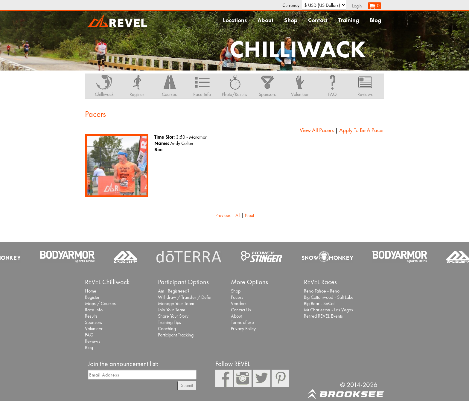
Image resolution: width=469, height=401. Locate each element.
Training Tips (169, 322)
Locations (235, 20)
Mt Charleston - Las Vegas (328, 310)
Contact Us (241, 310)
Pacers (237, 297)
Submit (187, 385)
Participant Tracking (176, 335)
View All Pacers (317, 130)
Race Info (94, 310)
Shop (290, 20)
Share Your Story (173, 316)
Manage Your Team (176, 303)
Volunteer (94, 328)
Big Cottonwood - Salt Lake (329, 297)
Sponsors (93, 322)
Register (92, 297)
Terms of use (242, 322)
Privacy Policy (243, 328)
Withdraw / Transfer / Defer (185, 297)
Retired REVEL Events (323, 316)
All (237, 215)
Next (249, 215)
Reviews (92, 341)
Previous (223, 215)
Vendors (238, 303)
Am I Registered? (173, 291)
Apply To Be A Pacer (361, 130)
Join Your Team (171, 310)
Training (348, 20)
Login (357, 6)
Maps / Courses (100, 303)
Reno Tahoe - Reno (321, 291)
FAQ (89, 335)
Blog (375, 20)
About (265, 20)
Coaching (167, 328)
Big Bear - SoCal (319, 303)
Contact (318, 20)
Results (91, 316)
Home (90, 291)
